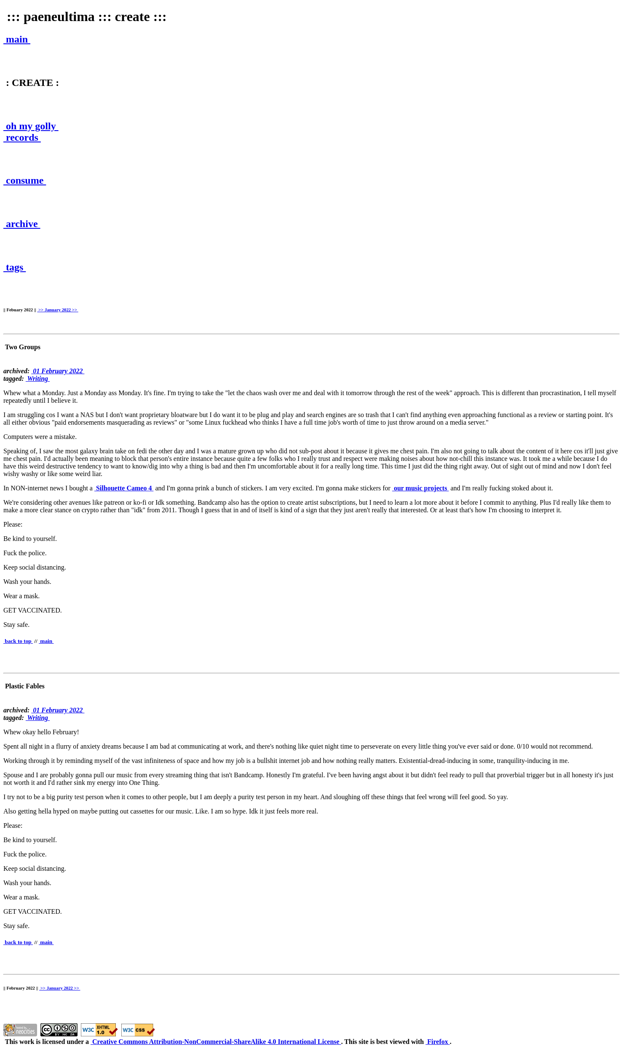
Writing (38, 378)
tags (14, 267)
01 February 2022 (57, 371)
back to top (18, 641)
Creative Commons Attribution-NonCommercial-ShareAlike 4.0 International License (216, 1041)
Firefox (437, 1041)
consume (24, 180)
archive (21, 223)
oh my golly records (31, 131)
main (16, 39)
